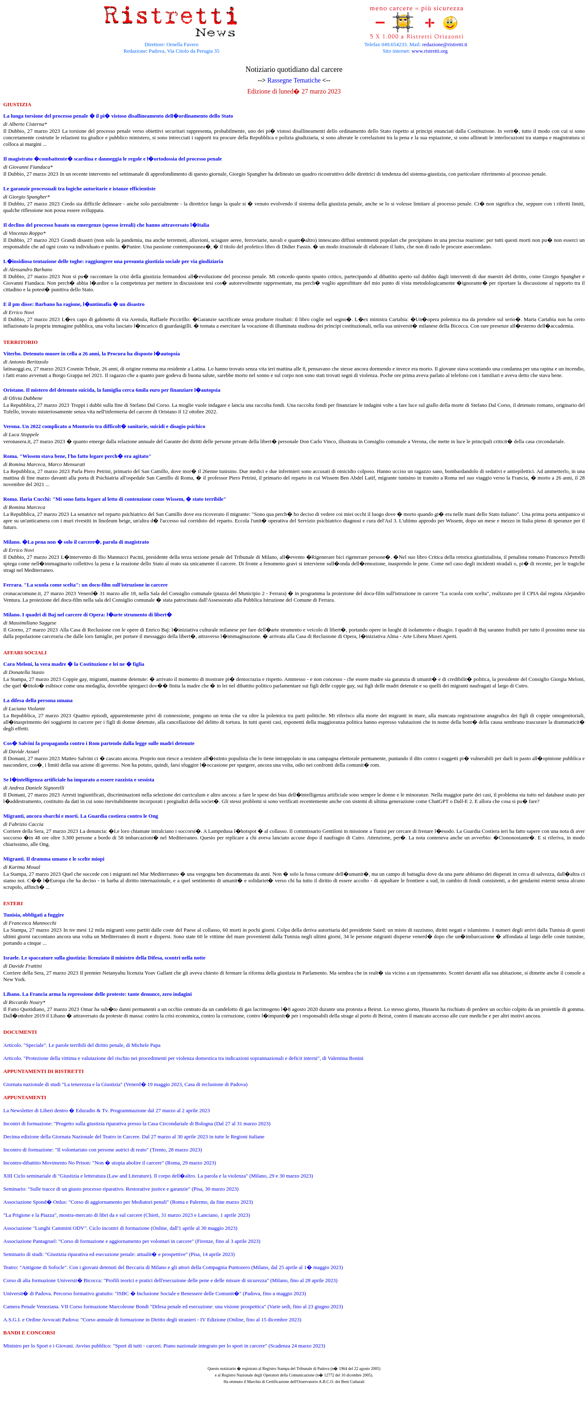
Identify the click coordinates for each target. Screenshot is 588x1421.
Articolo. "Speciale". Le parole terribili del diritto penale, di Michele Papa (81, 1045)
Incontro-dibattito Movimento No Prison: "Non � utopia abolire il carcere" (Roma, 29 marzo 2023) (109, 1163)
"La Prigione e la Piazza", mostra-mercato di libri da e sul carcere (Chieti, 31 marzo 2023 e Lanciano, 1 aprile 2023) (126, 1215)
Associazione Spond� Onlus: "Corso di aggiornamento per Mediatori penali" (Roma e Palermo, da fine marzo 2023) (128, 1202)
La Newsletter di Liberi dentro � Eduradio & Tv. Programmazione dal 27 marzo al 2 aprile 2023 (106, 1110)
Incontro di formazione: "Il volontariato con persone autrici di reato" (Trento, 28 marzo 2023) (102, 1150)
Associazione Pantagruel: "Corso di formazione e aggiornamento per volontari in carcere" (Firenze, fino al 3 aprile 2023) (132, 1241)
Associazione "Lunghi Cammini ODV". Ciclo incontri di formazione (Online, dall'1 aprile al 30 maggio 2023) (120, 1228)
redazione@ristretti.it (445, 44)
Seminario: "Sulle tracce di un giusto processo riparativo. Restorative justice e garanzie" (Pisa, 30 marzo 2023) (120, 1189)
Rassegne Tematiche (294, 80)
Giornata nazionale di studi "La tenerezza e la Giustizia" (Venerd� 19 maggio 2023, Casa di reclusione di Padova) (125, 1084)
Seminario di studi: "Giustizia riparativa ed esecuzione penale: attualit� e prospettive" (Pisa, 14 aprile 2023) (119, 1254)
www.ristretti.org (430, 51)
